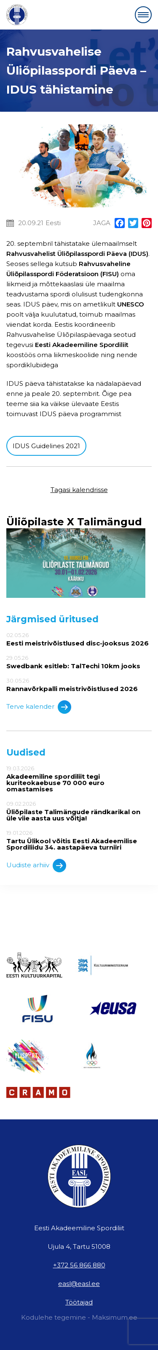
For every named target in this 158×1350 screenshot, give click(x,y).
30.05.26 (79, 685)
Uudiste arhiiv (36, 865)
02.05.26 (79, 639)
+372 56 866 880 (79, 1265)
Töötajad (79, 1302)
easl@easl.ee (79, 1284)
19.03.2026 (79, 778)
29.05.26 (79, 662)
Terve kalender (38, 707)
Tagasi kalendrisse (79, 490)
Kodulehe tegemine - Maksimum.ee (79, 1317)
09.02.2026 (79, 811)
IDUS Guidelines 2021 (46, 446)
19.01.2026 (79, 840)
